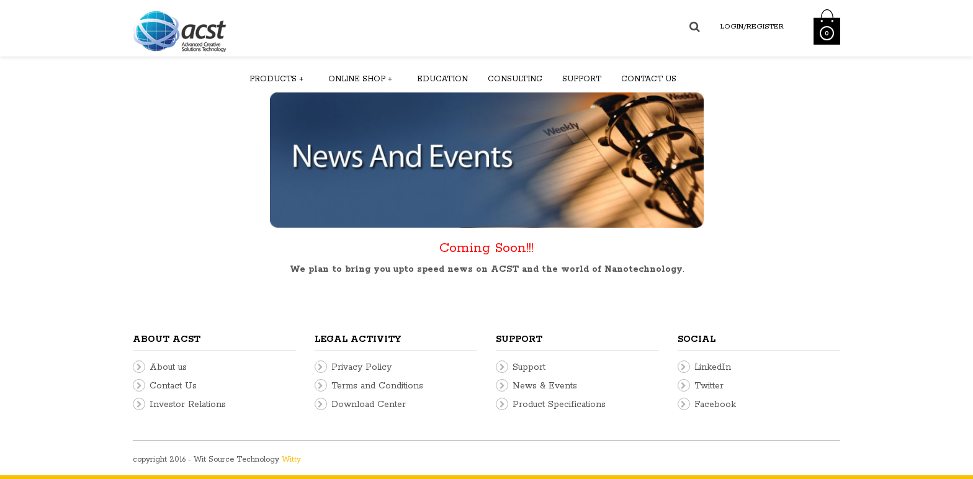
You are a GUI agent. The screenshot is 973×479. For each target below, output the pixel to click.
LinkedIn (712, 367)
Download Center (368, 404)
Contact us (648, 79)
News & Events (545, 386)
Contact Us (173, 386)
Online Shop (360, 79)
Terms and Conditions (377, 386)
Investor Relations (188, 404)
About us (168, 367)
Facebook (715, 404)
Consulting (515, 79)
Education (442, 79)
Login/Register (752, 26)
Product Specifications (559, 404)
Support (581, 79)
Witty (291, 459)
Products (276, 79)
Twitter (709, 386)
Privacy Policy (361, 367)
